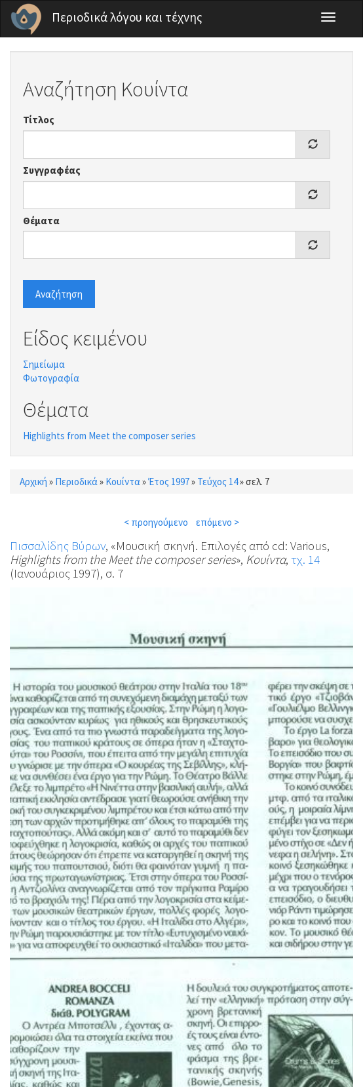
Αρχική (33, 481)
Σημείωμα (44, 364)
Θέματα (41, 220)
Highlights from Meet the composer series (109, 435)
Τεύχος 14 (217, 481)
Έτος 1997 (168, 481)
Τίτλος (38, 119)
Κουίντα (122, 481)
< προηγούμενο (156, 522)
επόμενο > (217, 522)
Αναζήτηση (59, 294)
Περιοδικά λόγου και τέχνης (127, 17)
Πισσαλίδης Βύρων (57, 545)
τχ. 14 (305, 559)
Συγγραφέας (52, 170)
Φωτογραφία (51, 378)
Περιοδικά (76, 481)
